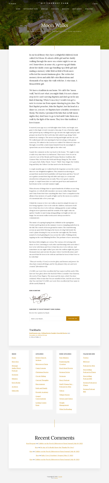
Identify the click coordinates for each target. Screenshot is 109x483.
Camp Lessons (41, 368)
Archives (15, 387)
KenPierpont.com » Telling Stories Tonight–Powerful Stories (48, 333)
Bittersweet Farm (55, 3)
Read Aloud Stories (66, 368)
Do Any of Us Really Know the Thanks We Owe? (57, 447)
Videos (61, 391)
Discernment (40, 384)
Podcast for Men (89, 366)
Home (14, 358)
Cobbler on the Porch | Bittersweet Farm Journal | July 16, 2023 (60, 443)
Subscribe (15, 391)
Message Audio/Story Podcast (16, 368)
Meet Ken (15, 362)
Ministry (15, 379)
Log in (60, 476)
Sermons (15, 375)
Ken (36, 447)
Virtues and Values (66, 399)
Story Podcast (64, 380)
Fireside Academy (42, 392)
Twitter (86, 358)
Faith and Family (75, 31)
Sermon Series (64, 372)
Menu (95, 4)
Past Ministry (64, 358)
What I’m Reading (65, 409)
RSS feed (86, 362)
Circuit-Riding (41, 376)
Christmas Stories (42, 372)
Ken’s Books (16, 383)
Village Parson (64, 395)
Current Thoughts (59, 31)
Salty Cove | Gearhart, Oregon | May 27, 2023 (57, 455)
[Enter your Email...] (54, 318)
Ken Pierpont (31, 443)
